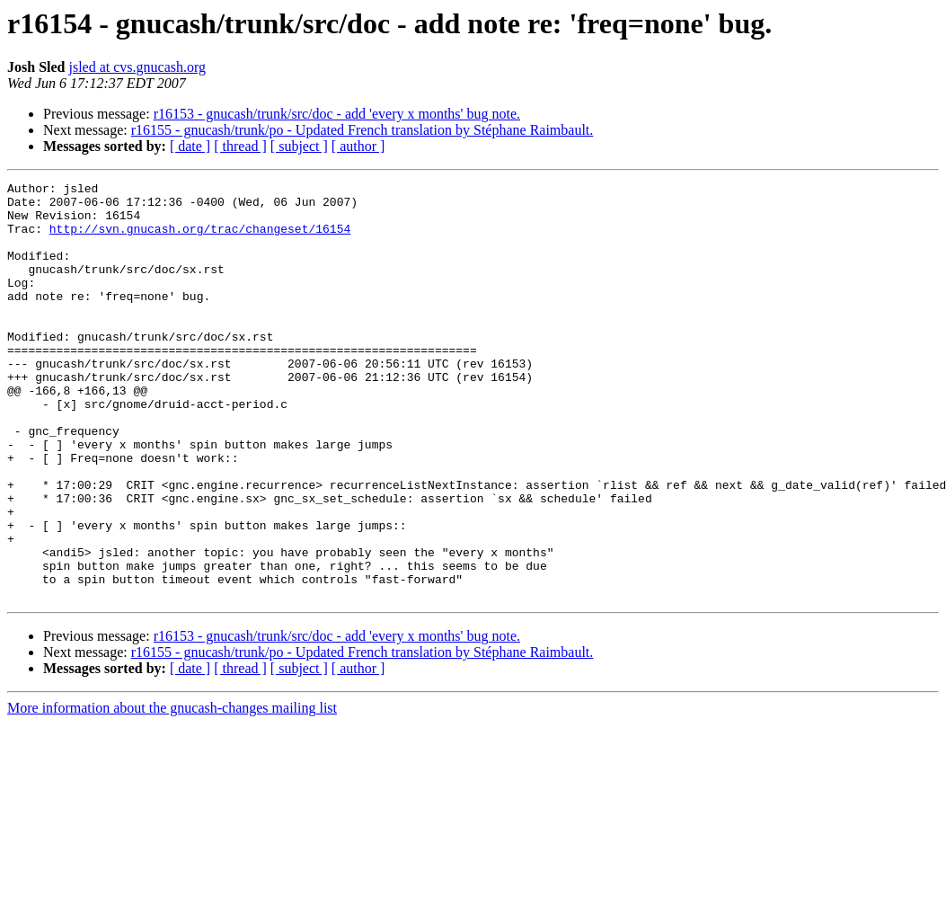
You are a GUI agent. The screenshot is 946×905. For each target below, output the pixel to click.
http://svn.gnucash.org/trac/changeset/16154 (199, 239)
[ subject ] (299, 146)
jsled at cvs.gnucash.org (137, 67)
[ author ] (358, 146)
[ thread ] (240, 146)
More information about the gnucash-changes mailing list (172, 791)
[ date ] (190, 146)
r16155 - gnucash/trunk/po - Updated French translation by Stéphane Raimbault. (362, 130)
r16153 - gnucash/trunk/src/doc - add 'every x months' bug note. (337, 113)
